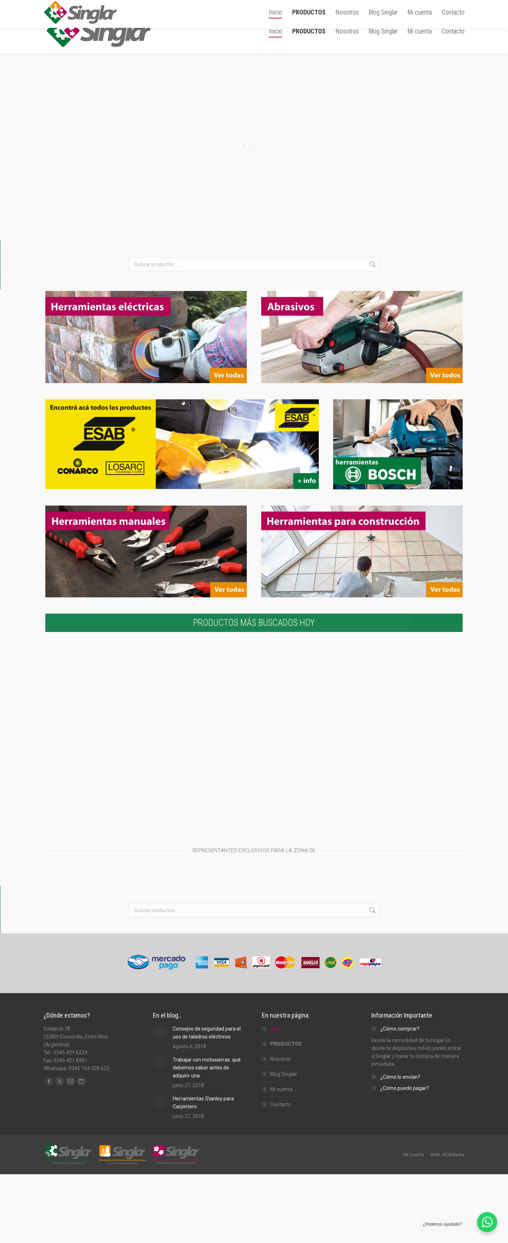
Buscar (371, 264)
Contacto (280, 1045)
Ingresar (425, 4)
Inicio (276, 970)
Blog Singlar (283, 1015)
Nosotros (280, 1000)
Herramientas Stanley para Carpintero (203, 1043)
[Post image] (160, 973)
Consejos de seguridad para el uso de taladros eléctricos (207, 974)
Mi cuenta (281, 1030)
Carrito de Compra (382, 4)
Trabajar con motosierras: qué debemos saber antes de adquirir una (207, 1008)
